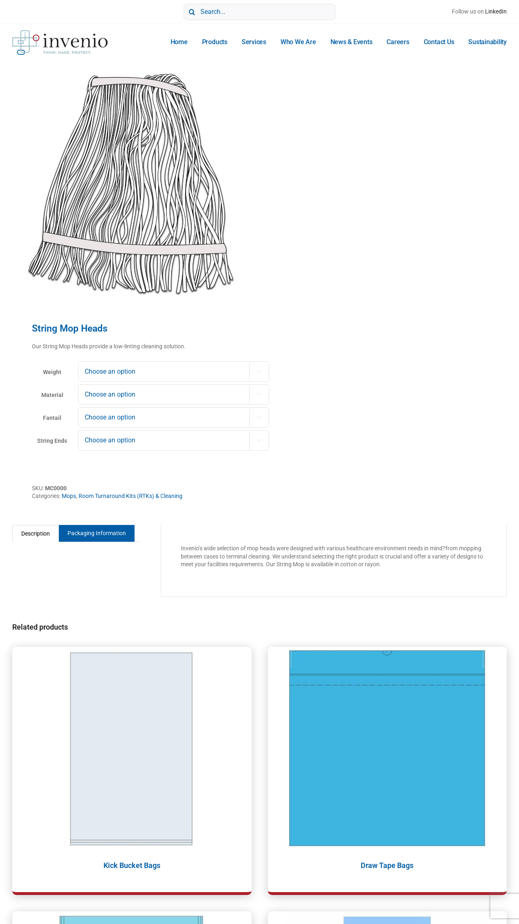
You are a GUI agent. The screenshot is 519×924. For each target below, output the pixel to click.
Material (52, 395)
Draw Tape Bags (387, 865)
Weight (52, 372)
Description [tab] (35, 533)
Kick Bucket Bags (131, 865)
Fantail (52, 418)
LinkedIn (496, 11)
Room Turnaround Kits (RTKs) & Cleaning (130, 496)
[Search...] (259, 12)
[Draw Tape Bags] (387, 749)
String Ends (52, 440)
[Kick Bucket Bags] (132, 749)
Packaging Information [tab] (96, 533)
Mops (69, 496)
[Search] (192, 12)
